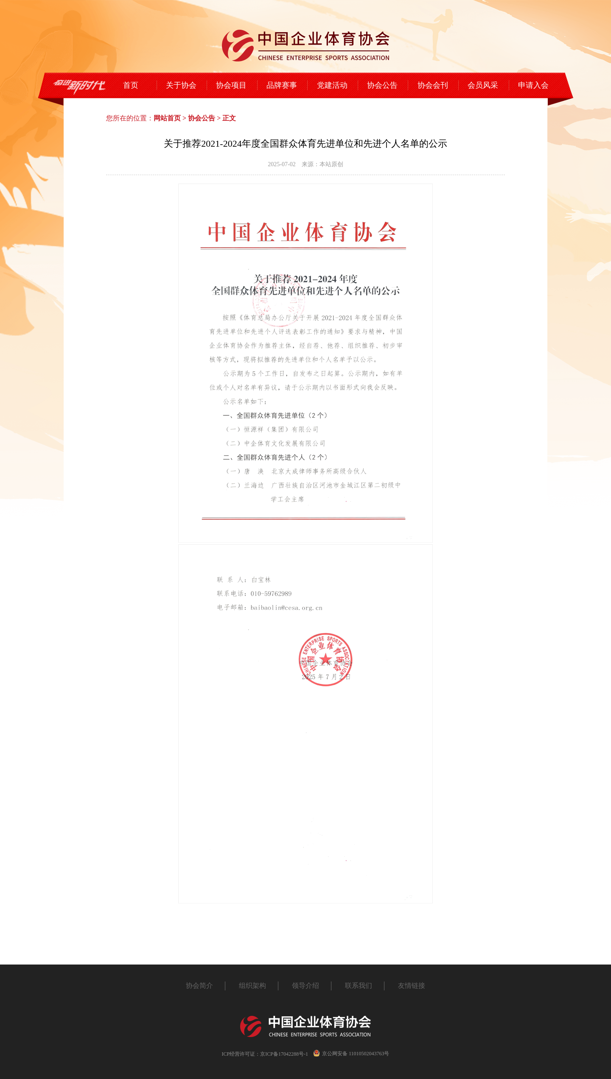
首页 (130, 85)
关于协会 (181, 85)
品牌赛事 (281, 85)
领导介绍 (305, 985)
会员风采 (483, 85)
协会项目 (231, 85)
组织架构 (252, 985)
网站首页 (167, 118)
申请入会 (533, 85)
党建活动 (332, 85)
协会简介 (199, 985)
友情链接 (411, 985)
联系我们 (358, 985)
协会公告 (382, 85)
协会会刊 (433, 85)
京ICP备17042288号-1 (284, 1054)
